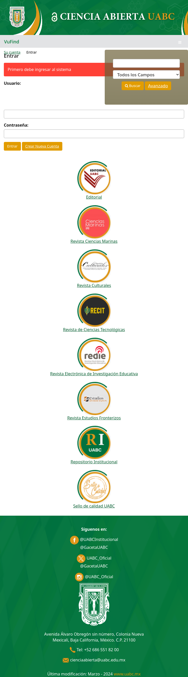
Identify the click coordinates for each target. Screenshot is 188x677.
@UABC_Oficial (94, 576)
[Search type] (146, 74)
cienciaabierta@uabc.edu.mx (94, 660)
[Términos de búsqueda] (146, 63)
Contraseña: (16, 125)
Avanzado (158, 86)
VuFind (11, 42)
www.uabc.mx (127, 674)
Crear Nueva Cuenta (42, 146)
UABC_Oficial (94, 558)
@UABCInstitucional (94, 539)
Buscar (132, 85)
